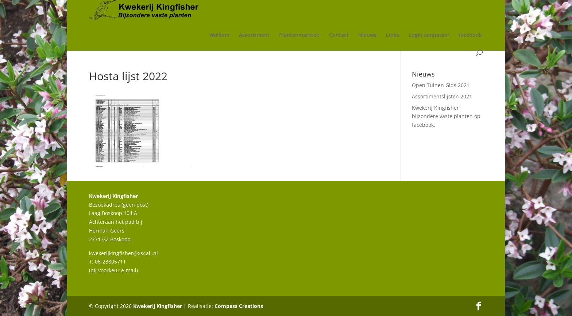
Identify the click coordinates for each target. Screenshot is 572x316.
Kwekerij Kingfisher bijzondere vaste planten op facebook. (446, 116)
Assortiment (254, 35)
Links (392, 35)
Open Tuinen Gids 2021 (440, 85)
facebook (470, 35)
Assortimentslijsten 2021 (442, 96)
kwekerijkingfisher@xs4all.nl (123, 253)
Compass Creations (238, 306)
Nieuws (367, 35)
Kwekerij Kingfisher (157, 306)
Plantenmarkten (299, 35)
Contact (339, 35)
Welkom (219, 35)
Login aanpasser (429, 35)
